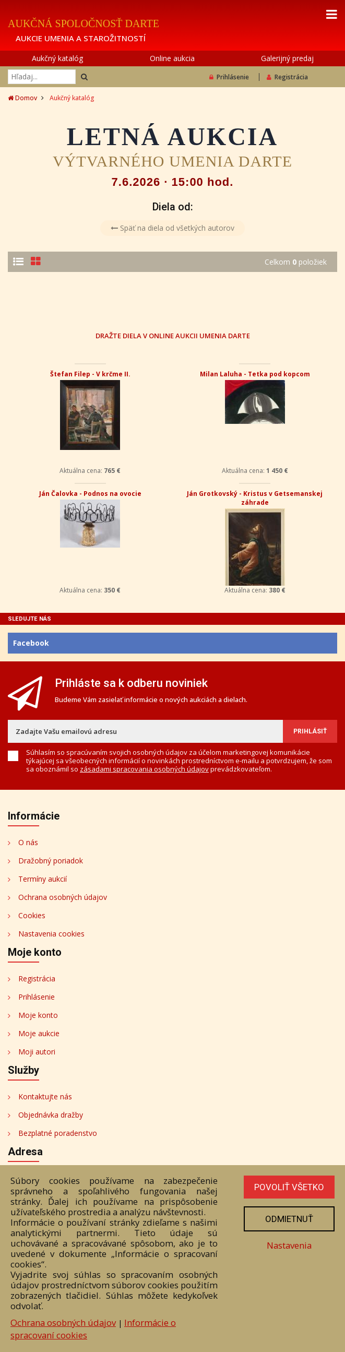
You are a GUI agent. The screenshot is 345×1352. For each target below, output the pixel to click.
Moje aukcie (39, 1033)
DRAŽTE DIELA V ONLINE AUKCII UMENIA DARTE (173, 335)
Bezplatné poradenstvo (57, 1133)
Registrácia (287, 77)
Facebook (31, 643)
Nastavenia (289, 1245)
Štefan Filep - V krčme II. (90, 374)
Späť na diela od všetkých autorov (172, 228)
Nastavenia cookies (51, 934)
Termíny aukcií (42, 879)
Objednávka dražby (50, 1115)
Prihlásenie (229, 77)
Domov (22, 97)
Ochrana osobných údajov (62, 897)
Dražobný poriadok (50, 860)
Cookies (31, 915)
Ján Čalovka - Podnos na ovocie (90, 493)
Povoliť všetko (289, 1187)
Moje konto (38, 1015)
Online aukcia (172, 58)
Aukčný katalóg (57, 58)
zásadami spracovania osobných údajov (144, 769)
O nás (28, 842)
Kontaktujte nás (45, 1096)
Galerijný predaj (287, 58)
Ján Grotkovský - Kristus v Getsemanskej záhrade (255, 498)
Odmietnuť (289, 1219)
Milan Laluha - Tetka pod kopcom (255, 374)
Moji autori (36, 1052)
